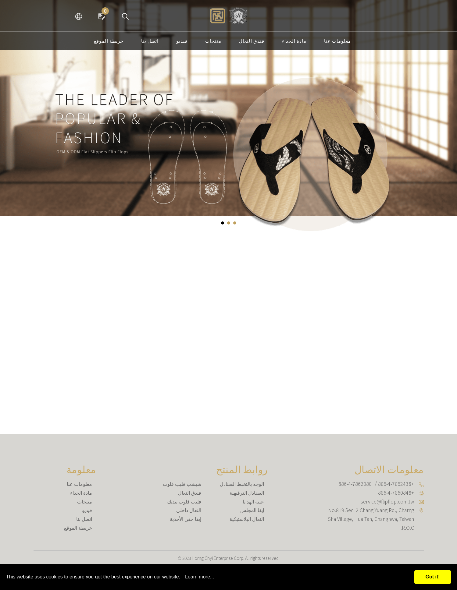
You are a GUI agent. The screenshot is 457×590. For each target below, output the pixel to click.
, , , (371, 518)
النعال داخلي (188, 510)
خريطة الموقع (108, 40)
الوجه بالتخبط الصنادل (242, 483)
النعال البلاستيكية (247, 518)
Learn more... (199, 576)
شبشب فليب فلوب (182, 483)
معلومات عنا (337, 40)
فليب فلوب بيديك (184, 501)
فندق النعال (251, 40)
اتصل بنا (150, 40)
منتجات (213, 40)
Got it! (432, 576)
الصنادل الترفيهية (247, 492)
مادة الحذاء (294, 40)
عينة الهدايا (253, 501)
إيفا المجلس (252, 510)
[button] (223, 223)
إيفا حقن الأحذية (185, 518)
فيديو (181, 40)
